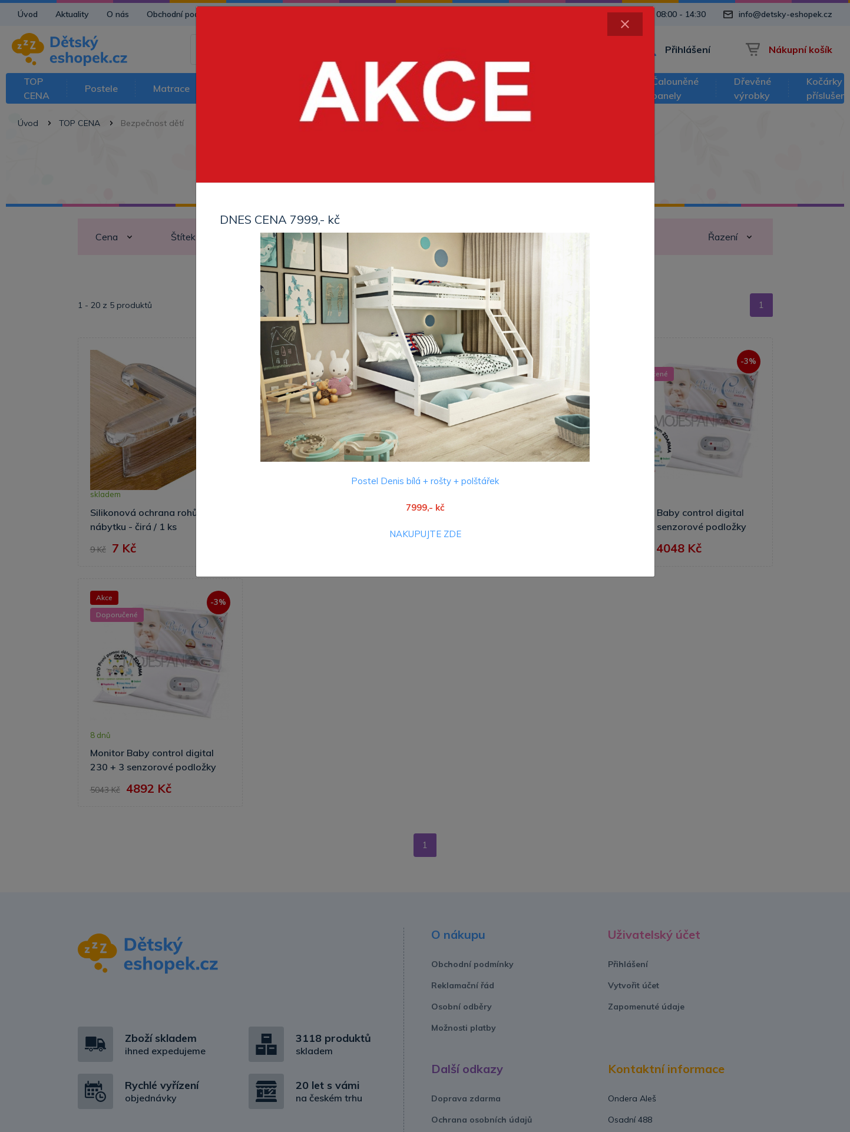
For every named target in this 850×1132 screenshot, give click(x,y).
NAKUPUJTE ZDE (425, 533)
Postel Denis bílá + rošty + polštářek (425, 480)
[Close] (625, 24)
